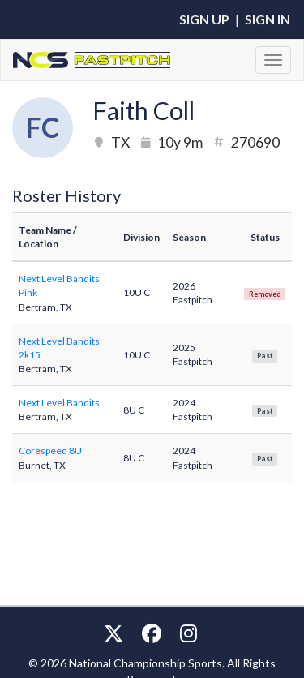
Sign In (267, 19)
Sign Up (204, 19)
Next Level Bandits (59, 403)
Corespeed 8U (50, 450)
